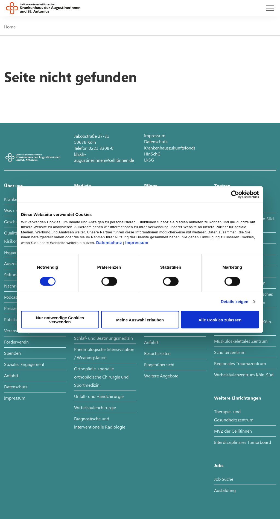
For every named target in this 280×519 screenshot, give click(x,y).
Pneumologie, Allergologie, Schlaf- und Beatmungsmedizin (103, 334)
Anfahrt (11, 375)
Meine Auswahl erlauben (140, 319)
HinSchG (152, 154)
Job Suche (223, 479)
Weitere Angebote (161, 376)
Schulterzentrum (230, 352)
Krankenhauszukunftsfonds (170, 148)
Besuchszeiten (157, 353)
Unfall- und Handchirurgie (99, 396)
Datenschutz (109, 242)
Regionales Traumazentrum (240, 363)
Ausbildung (225, 490)
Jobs (218, 465)
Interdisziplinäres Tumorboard (242, 442)
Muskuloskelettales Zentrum (241, 341)
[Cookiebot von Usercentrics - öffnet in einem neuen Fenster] (235, 194)
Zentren (222, 185)
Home (10, 27)
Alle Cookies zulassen (220, 319)
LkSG (149, 160)
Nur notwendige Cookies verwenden (60, 319)
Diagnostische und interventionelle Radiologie (99, 423)
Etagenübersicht (159, 364)
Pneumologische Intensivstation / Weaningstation (104, 353)
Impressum (136, 242)
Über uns (13, 185)
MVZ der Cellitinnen (233, 431)
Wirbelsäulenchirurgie (95, 407)
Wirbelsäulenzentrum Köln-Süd (243, 374)
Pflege (151, 185)
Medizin (82, 185)
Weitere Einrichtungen (237, 398)
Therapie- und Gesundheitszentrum (233, 416)
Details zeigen (234, 301)
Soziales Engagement (24, 364)
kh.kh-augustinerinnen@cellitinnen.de (104, 157)
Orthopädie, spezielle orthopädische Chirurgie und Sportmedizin (101, 377)
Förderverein (16, 342)
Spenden (12, 353)
